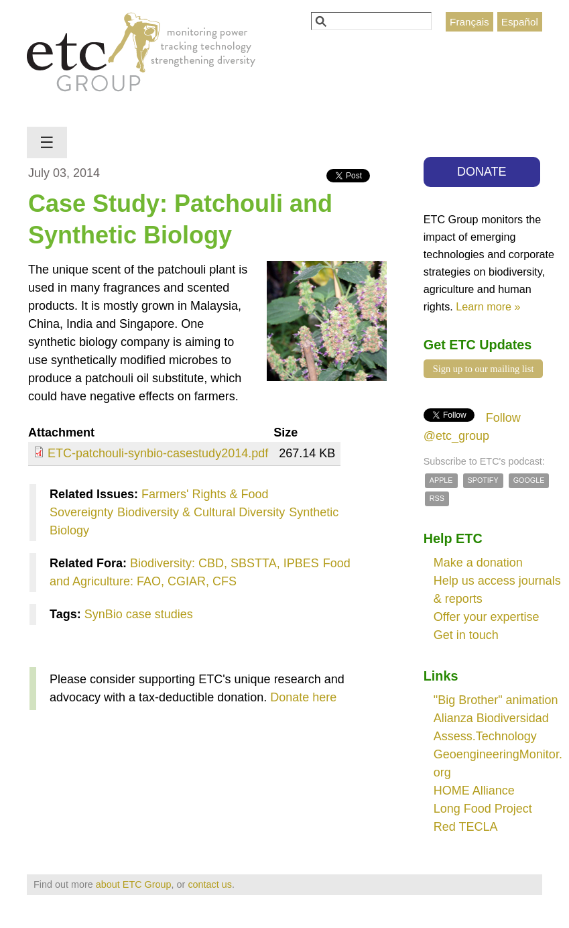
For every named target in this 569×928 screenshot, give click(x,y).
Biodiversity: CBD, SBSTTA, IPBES (224, 563)
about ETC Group (134, 884)
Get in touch (466, 635)
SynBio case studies (138, 614)
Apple (441, 480)
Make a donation (478, 562)
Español (519, 21)
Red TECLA (466, 826)
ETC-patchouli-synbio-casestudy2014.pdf (158, 453)
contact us (210, 884)
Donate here (303, 697)
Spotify (483, 480)
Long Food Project (483, 808)
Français (469, 21)
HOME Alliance (474, 790)
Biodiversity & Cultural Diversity (201, 512)
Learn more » (488, 306)
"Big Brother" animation (496, 700)
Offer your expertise (487, 617)
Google (529, 480)
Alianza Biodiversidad (491, 718)
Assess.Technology (485, 736)
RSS (437, 498)
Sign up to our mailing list (483, 368)
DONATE (482, 171)
